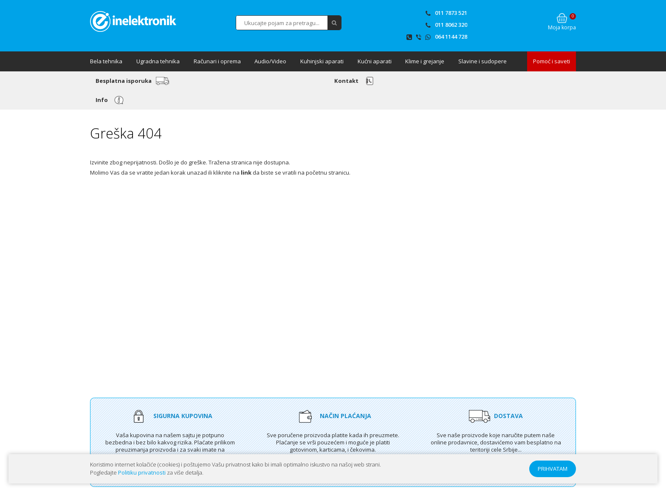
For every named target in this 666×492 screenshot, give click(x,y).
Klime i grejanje (424, 61)
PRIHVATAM (552, 468)
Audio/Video (270, 61)
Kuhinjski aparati (322, 61)
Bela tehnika (106, 61)
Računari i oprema (217, 61)
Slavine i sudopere (482, 61)
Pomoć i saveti (551, 61)
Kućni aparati (375, 61)
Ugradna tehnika (158, 61)
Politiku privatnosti (142, 472)
